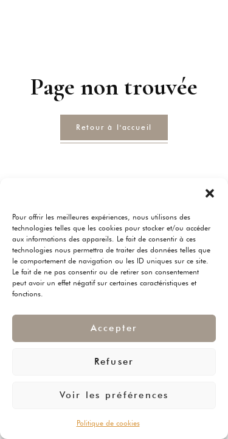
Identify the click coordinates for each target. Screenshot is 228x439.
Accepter (114, 328)
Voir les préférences (114, 395)
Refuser (114, 361)
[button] (210, 193)
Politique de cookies (108, 422)
